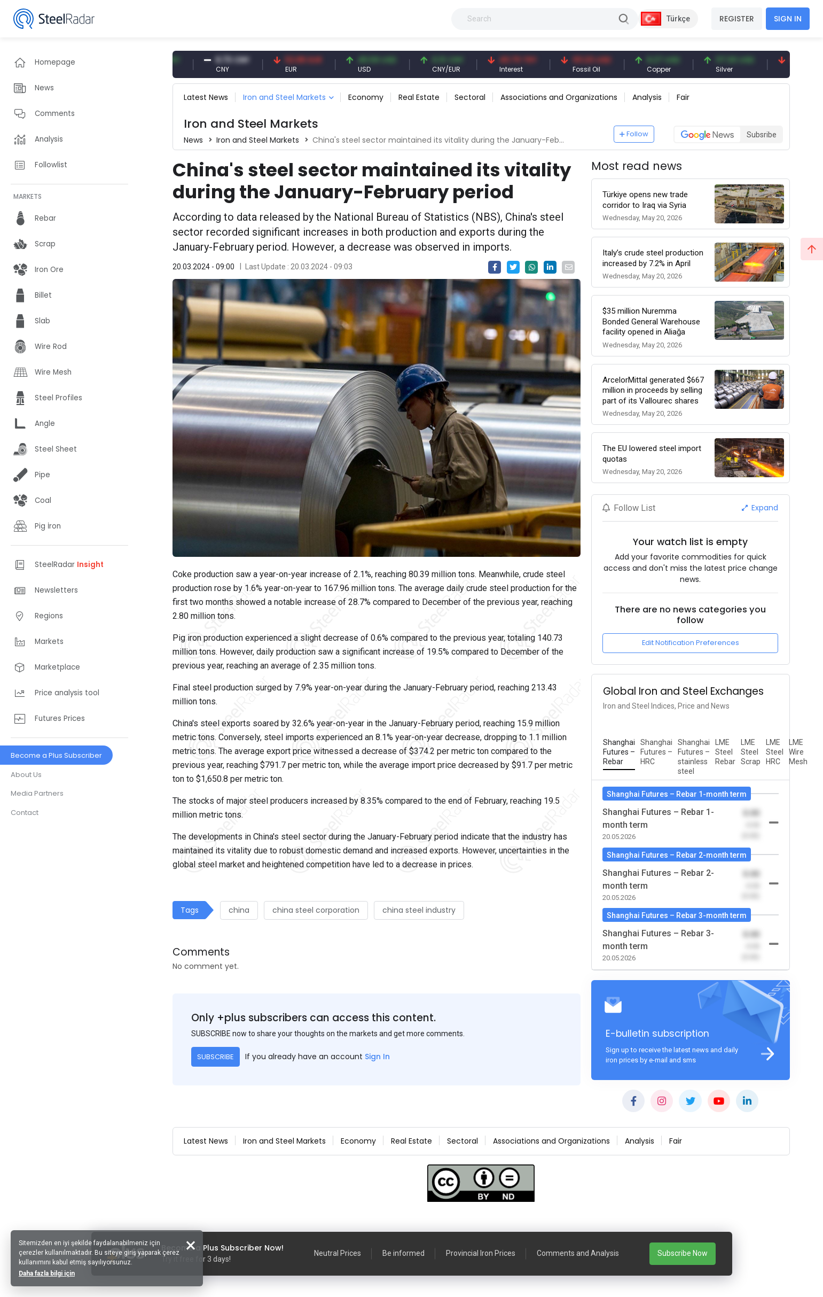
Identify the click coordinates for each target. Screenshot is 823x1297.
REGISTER (736, 18)
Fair (683, 97)
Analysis (647, 97)
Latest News (206, 97)
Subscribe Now (682, 1253)
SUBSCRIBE (215, 1057)
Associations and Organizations (558, 97)
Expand (760, 507)
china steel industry (419, 910)
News (193, 140)
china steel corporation (315, 910)
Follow (634, 134)
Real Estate (419, 97)
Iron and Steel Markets (284, 97)
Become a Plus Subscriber (56, 755)
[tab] (619, 752)
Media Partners (37, 793)
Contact (24, 812)
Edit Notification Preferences (690, 643)
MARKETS (27, 196)
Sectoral (469, 97)
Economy (365, 97)
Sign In (377, 1056)
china (239, 910)
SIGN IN (788, 18)
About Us (26, 775)
